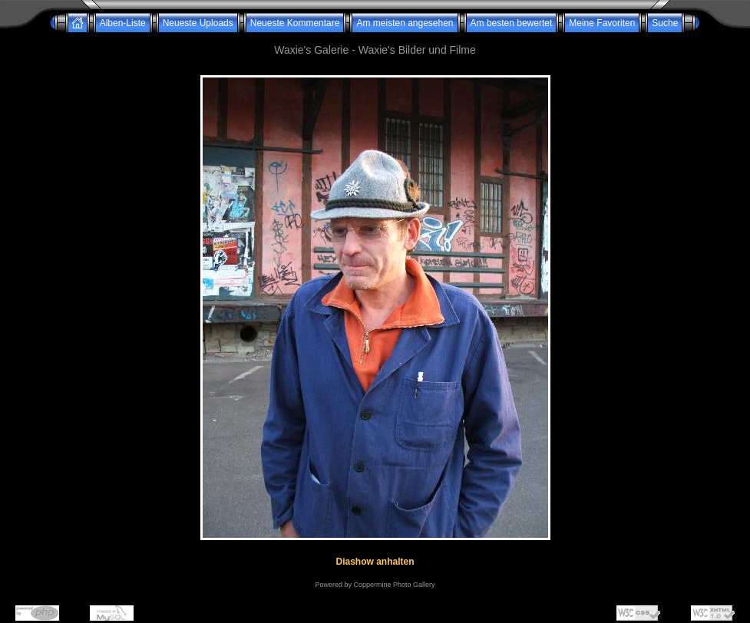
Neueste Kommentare (295, 23)
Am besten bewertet (512, 23)
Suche (665, 23)
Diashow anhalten (374, 561)
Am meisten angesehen (404, 23)
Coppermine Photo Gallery (393, 584)
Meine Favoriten (602, 23)
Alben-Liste (123, 23)
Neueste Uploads (198, 23)
